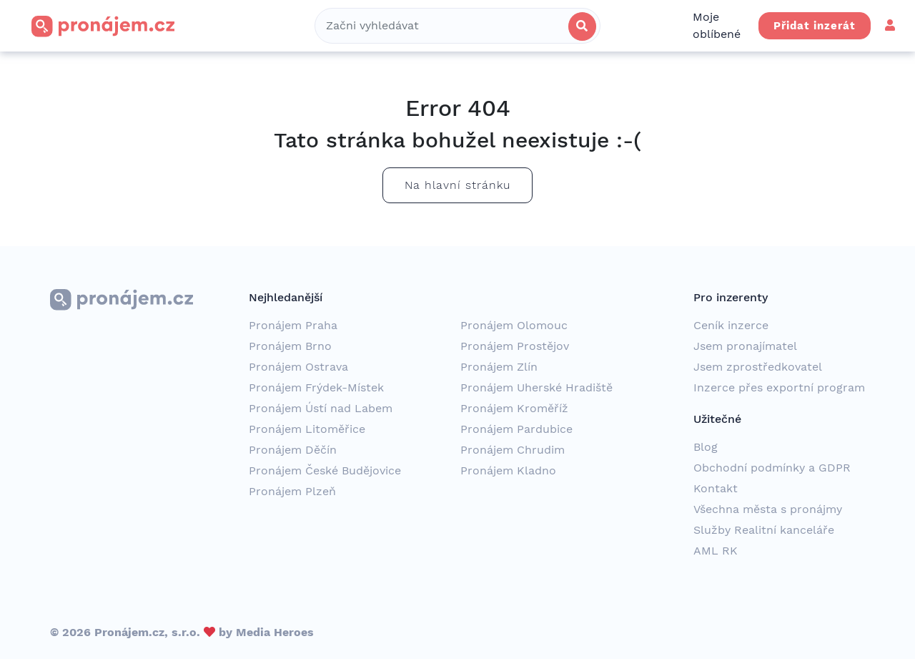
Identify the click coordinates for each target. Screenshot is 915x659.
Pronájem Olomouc (514, 325)
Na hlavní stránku (457, 185)
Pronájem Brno (290, 346)
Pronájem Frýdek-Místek (316, 387)
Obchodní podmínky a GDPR (772, 467)
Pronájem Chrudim (512, 450)
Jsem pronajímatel (745, 346)
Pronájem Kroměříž (514, 408)
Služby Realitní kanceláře (763, 530)
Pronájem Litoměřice (307, 429)
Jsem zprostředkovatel (757, 367)
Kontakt (715, 488)
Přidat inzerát (814, 25)
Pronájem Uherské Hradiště (536, 387)
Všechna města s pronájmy (767, 509)
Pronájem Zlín (499, 367)
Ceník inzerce (730, 325)
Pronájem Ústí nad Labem (320, 408)
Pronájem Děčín (293, 450)
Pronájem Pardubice (516, 429)
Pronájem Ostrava (298, 367)
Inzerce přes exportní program (779, 387)
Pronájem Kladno (508, 470)
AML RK (715, 550)
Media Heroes (275, 632)
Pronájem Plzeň (292, 491)
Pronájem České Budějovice (325, 470)
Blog (705, 447)
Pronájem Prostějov (514, 346)
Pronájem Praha (293, 325)
